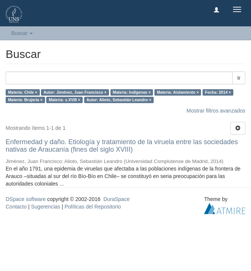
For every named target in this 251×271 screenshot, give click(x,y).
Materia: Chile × (22, 92)
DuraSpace (116, 199)
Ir (238, 78)
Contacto (16, 207)
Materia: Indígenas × (132, 92)
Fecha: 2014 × (218, 92)
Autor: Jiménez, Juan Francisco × (75, 92)
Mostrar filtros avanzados (216, 111)
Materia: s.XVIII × (64, 99)
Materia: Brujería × (25, 99)
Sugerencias (45, 207)
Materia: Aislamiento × (178, 92)
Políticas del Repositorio (93, 207)
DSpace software (26, 199)
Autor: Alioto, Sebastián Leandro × (118, 99)
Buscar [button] (22, 33)
